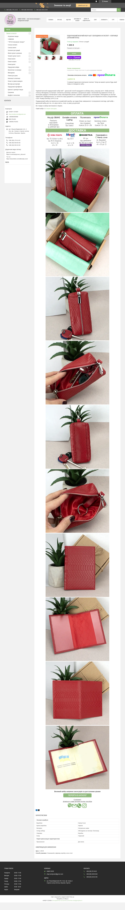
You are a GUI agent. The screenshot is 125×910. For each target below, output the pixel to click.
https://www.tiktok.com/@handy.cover (17, 159)
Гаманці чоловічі (12, 45)
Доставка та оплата (77, 19)
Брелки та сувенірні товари (15, 90)
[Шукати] (119, 10)
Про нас (59, 20)
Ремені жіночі (11, 59)
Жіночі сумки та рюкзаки (15, 53)
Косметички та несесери (14, 70)
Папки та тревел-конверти (15, 81)
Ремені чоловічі (12, 61)
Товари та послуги (11, 33)
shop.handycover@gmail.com (17, 114)
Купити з (74, 57)
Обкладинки (11, 73)
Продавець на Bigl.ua (62, 898)
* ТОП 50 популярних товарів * (16, 42)
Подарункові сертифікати (15, 87)
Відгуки (68, 20)
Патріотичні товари (13, 36)
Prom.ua (72, 897)
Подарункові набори (13, 67)
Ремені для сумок (13, 76)
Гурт (113, 20)
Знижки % (104, 20)
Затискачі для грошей (14, 50)
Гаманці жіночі (12, 47)
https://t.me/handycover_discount (15, 154)
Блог (95, 20)
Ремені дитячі (11, 64)
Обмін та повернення (86, 19)
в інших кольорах (51, 108)
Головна (50, 20)
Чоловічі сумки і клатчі (14, 56)
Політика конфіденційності (75, 900)
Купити (74, 53)
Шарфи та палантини (14, 95)
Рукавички (11, 92)
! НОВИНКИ (11, 39)
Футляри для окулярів (14, 84)
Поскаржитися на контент (59, 900)
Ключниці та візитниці (14, 78)
